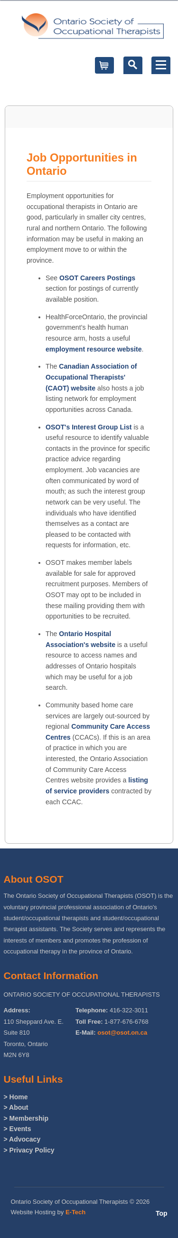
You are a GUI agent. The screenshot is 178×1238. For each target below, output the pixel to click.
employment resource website (94, 349)
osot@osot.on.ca (122, 1032)
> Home (16, 1097)
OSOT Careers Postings (97, 278)
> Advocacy (22, 1139)
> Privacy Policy (29, 1150)
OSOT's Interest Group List (89, 427)
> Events (17, 1129)
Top (162, 1213)
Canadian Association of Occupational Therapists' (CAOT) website (91, 376)
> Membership (26, 1118)
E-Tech (75, 1212)
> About (16, 1107)
